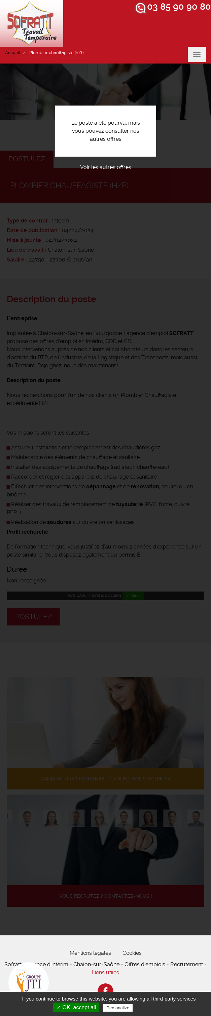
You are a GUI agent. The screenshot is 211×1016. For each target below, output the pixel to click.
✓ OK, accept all (76, 1007)
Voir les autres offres (105, 167)
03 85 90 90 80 (179, 6)
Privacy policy (150, 1007)
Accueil (12, 52)
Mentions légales (90, 953)
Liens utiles (105, 972)
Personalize (117, 1007)
